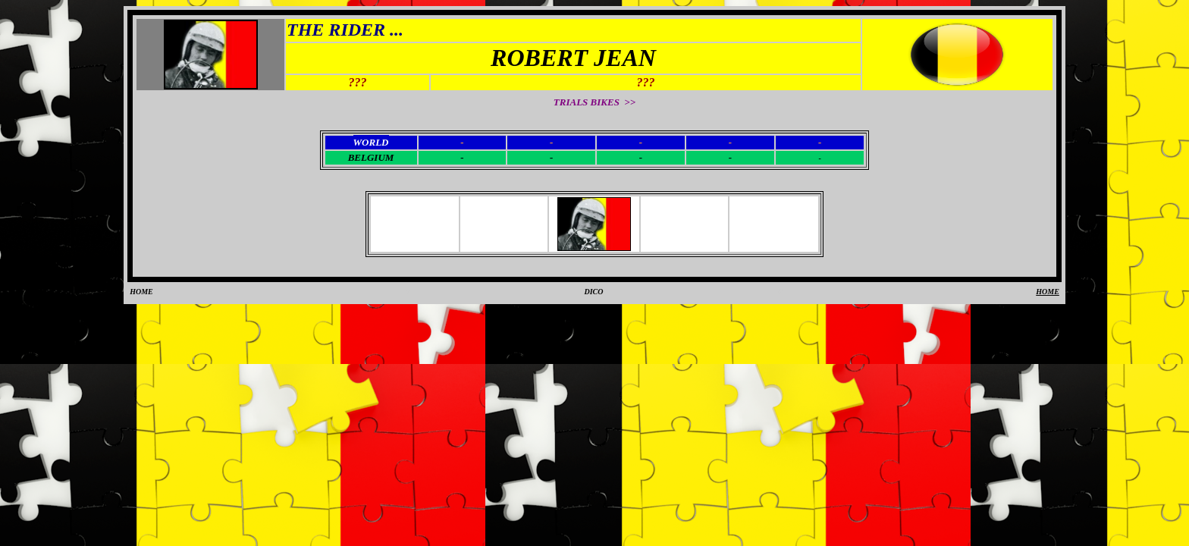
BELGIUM (371, 157)
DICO (593, 291)
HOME (141, 291)
